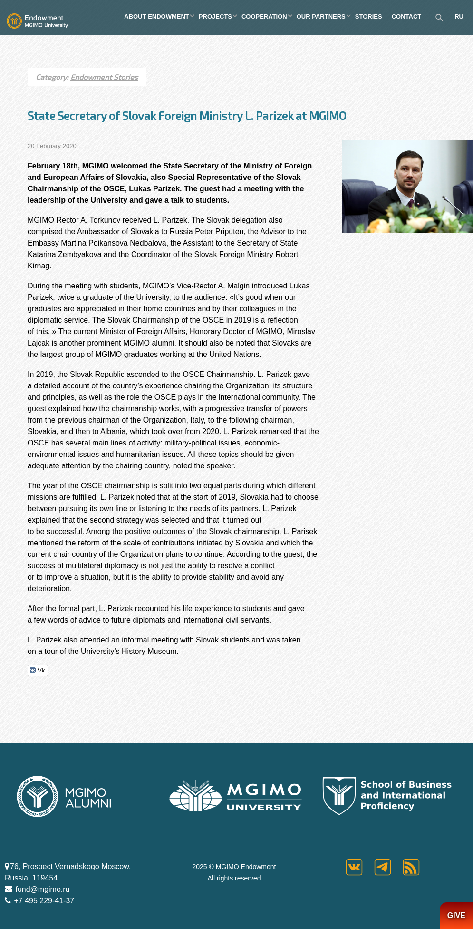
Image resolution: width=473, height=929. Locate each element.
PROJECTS (215, 16)
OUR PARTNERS (321, 16)
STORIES (368, 16)
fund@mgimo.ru (41, 889)
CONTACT (407, 16)
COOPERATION (264, 16)
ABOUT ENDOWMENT (156, 16)
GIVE (456, 915)
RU (458, 16)
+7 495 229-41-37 (43, 901)
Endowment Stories (104, 76)
